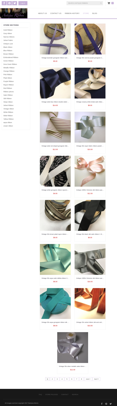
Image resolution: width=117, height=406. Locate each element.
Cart (109, 3)
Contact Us (55, 13)
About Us (42, 13)
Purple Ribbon (8, 81)
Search (75, 394)
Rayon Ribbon (8, 85)
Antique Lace (8, 44)
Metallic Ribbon (9, 68)
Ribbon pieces (8, 92)
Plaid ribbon (7, 78)
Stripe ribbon (8, 102)
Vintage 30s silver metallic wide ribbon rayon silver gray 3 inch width (81, 366)
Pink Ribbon (7, 74)
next (88, 379)
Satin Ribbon (8, 95)
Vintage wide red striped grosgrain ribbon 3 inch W (58, 146)
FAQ (40, 394)
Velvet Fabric (8, 40)
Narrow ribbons (8, 37)
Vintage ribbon (8, 109)
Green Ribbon (8, 61)
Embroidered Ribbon (10, 57)
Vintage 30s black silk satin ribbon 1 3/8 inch (91, 234)
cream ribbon (8, 126)
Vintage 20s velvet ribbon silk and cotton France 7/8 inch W (96, 322)
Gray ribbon (7, 33)
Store (86, 13)
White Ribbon (8, 112)
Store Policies (51, 394)
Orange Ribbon (8, 71)
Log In (23, 3)
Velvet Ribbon (8, 105)
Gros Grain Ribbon (10, 64)
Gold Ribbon (7, 30)
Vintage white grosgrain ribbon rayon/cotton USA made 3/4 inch (62, 190)
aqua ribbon (7, 122)
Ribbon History (72, 13)
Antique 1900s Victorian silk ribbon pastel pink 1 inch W (94, 190)
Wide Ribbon (8, 116)
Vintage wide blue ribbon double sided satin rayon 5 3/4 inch (61, 102)
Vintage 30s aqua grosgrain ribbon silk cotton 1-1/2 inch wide (61, 322)
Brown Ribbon (8, 54)
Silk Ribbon (7, 98)
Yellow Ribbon (8, 119)
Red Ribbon (7, 88)
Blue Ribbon (7, 50)
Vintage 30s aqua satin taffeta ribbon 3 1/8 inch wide (59, 278)
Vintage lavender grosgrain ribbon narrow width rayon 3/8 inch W (63, 58)
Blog (94, 13)
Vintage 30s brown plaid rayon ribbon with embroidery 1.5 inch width (64, 234)
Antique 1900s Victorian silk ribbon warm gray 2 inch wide (95, 278)
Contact (64, 394)
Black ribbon (7, 47)
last (96, 379)
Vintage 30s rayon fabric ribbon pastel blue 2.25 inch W (94, 146)
